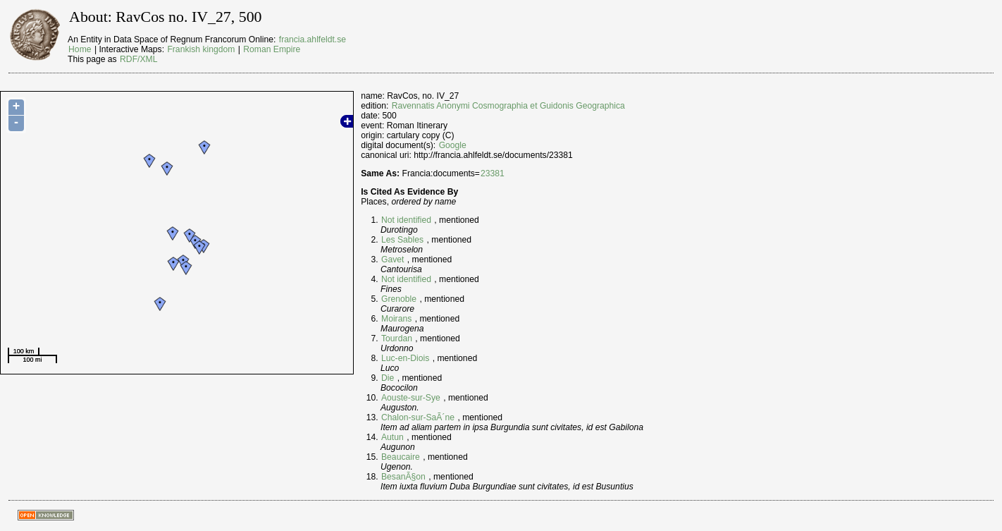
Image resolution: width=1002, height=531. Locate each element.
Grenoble (398, 299)
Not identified (406, 220)
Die (387, 378)
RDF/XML (138, 59)
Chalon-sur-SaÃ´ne (417, 417)
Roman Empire (271, 49)
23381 (493, 173)
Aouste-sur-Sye (410, 398)
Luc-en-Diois (405, 358)
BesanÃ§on (403, 477)
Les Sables (402, 240)
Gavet (392, 259)
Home (79, 49)
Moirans (396, 319)
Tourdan (396, 338)
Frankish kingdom (201, 49)
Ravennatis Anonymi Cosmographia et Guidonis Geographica (508, 106)
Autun (392, 437)
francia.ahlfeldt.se (312, 39)
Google (452, 145)
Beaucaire (400, 457)
